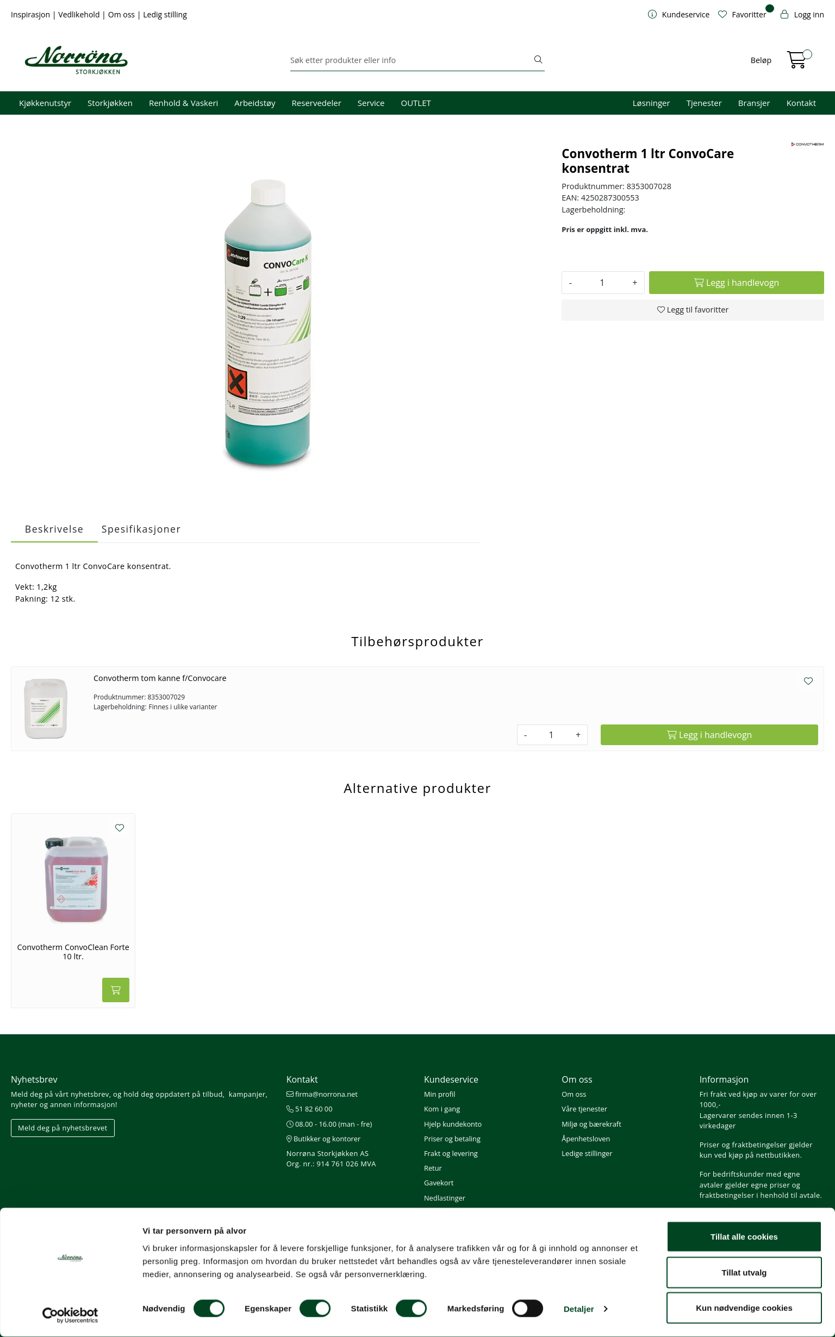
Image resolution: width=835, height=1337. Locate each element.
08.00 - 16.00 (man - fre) (329, 1124)
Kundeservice (451, 1079)
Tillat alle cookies (744, 1236)
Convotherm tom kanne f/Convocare (160, 678)
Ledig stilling (165, 14)
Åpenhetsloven (586, 1139)
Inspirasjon (31, 14)
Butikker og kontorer (323, 1139)
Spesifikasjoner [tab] (141, 528)
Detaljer (579, 1309)
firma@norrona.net (322, 1094)
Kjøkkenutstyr (45, 102)
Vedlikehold (80, 14)
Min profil (439, 1094)
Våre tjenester (584, 1109)
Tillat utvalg (744, 1272)
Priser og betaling (452, 1139)
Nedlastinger (444, 1198)
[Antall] (602, 282)
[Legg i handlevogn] (736, 282)
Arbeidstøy (254, 102)
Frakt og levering (451, 1153)
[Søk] (411, 60)
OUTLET (416, 102)
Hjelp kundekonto (453, 1124)
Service (371, 102)
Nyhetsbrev (34, 1079)
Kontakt (801, 102)
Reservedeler (316, 102)
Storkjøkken (110, 102)
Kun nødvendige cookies (744, 1308)
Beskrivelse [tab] (54, 528)
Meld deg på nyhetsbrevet (63, 1128)
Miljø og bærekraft (591, 1124)
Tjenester (704, 102)
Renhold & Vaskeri (183, 102)
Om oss (122, 14)
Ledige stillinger (587, 1153)
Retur (433, 1168)
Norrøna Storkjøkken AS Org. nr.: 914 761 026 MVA (331, 1158)
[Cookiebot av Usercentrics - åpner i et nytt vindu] (70, 1316)
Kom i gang (442, 1109)
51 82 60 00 (309, 1109)
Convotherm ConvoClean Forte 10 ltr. (73, 951)
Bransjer (754, 102)
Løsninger (651, 102)
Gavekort (438, 1183)
